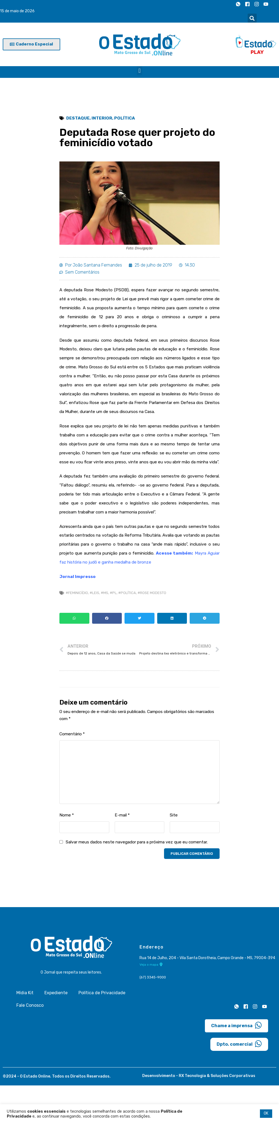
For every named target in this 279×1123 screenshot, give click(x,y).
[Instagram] (257, 4)
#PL (113, 628)
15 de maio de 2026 (17, 11)
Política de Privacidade (101, 1030)
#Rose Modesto (152, 628)
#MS (104, 628)
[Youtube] (266, 4)
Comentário (72, 770)
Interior (102, 118)
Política (125, 118)
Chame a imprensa (236, 1062)
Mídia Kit (25, 1030)
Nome (66, 851)
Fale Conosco (30, 1042)
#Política (127, 628)
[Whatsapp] (238, 4)
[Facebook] (247, 4)
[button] (252, 18)
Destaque (78, 118)
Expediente (56, 1030)
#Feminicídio (77, 628)
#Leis (94, 628)
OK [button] (266, 1113)
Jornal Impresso (77, 611)
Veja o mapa (151, 1002)
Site (174, 851)
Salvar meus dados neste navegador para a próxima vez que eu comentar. (141, 879)
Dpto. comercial (239, 1081)
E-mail (123, 851)
